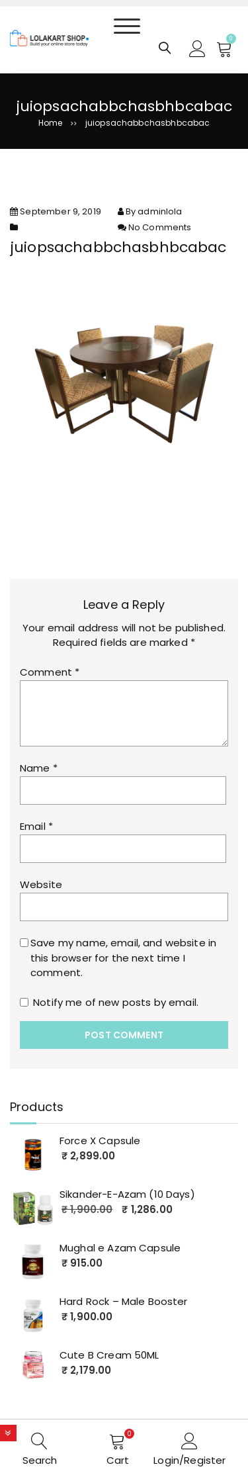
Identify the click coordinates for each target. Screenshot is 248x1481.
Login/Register (189, 1460)
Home (50, 122)
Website (41, 884)
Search (40, 1460)
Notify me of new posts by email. (115, 1002)
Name (39, 768)
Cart (118, 1460)
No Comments (160, 227)
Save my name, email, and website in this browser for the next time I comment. (123, 957)
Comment (49, 672)
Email (36, 826)
